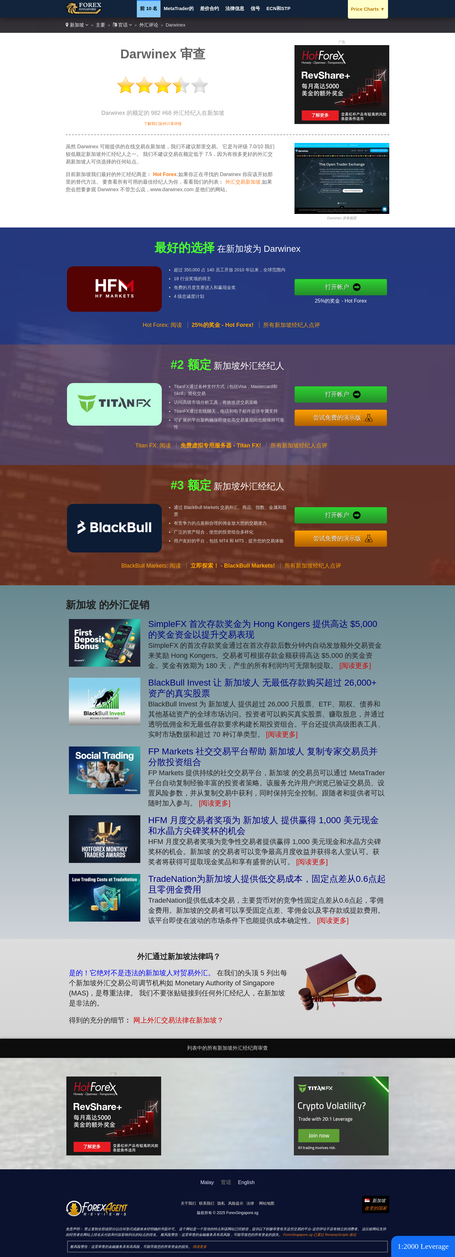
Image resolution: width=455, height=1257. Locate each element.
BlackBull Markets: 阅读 (151, 596)
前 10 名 (148, 8)
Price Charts (368, 9)
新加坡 (77, 24)
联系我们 (206, 1203)
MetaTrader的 (179, 8)
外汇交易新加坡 (243, 182)
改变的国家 (376, 1208)
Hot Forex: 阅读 (162, 355)
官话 (122, 24)
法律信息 (234, 8)
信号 (255, 8)
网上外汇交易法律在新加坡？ (148, 1008)
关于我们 (188, 1203)
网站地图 (266, 1203)
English (246, 1182)
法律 (250, 1203)
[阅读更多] (355, 666)
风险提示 (235, 1203)
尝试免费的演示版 (369, 413)
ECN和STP (278, 8)
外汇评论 (148, 24)
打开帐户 (369, 287)
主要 (100, 24)
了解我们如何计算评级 (163, 123)
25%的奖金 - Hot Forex (371, 295)
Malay (207, 1182)
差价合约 (209, 8)
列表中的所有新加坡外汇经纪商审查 (227, 1048)
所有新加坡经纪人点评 (298, 476)
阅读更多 (200, 1246)
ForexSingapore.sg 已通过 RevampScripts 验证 (319, 1234)
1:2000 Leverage (423, 1246)
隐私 (221, 1203)
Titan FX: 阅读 (153, 476)
